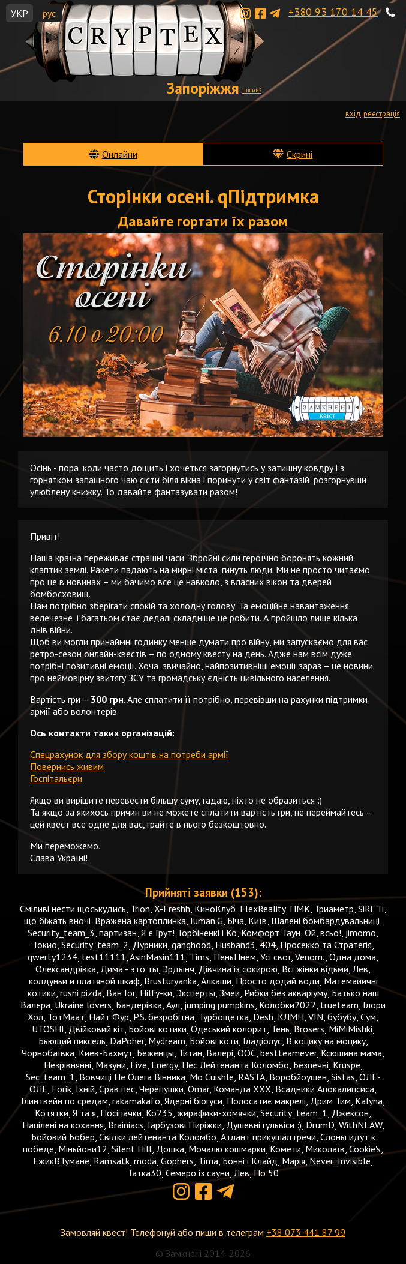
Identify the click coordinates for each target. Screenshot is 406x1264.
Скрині (299, 154)
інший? (251, 90)
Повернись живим (67, 766)
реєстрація (381, 114)
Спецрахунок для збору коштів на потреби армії (129, 754)
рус (49, 13)
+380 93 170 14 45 (333, 12)
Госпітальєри (56, 778)
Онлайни (119, 154)
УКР (19, 13)
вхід (353, 114)
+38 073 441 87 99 (305, 1232)
